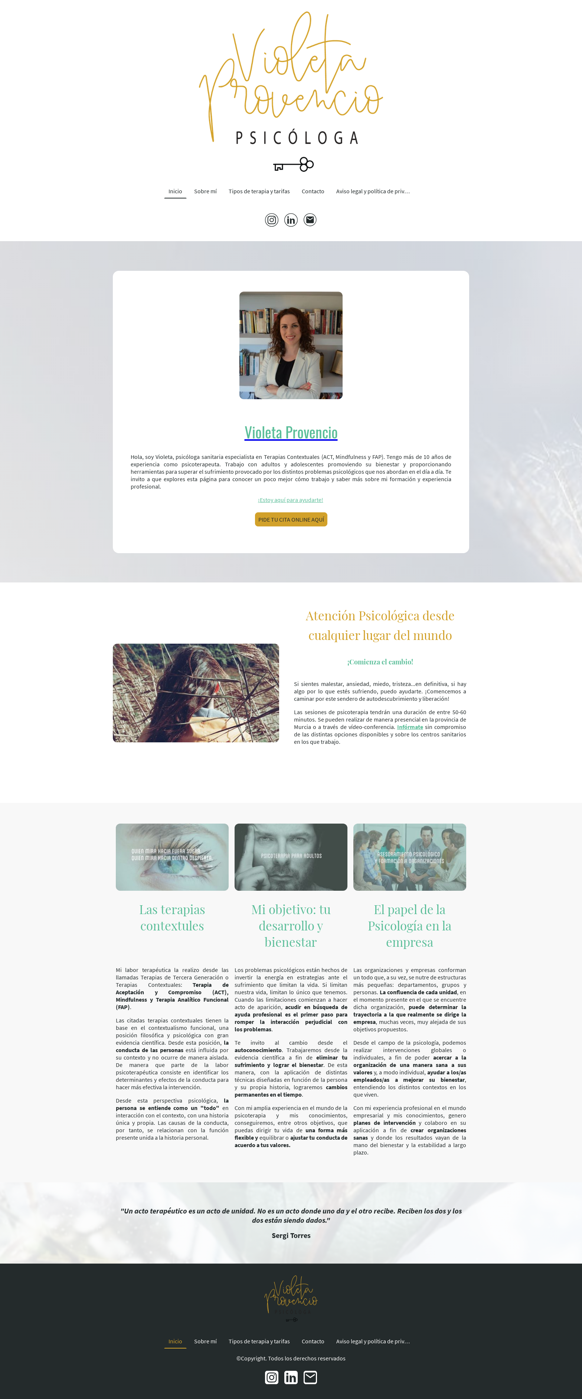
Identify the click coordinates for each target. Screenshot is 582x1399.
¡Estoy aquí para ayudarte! (290, 499)
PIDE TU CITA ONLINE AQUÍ (291, 519)
